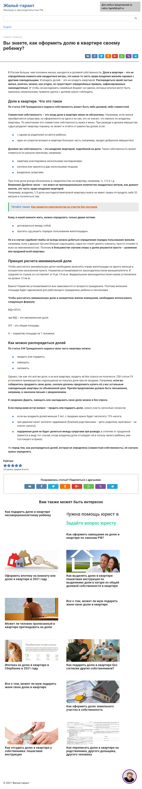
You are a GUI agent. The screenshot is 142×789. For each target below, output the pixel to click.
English (7, 27)
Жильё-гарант (18, 5)
